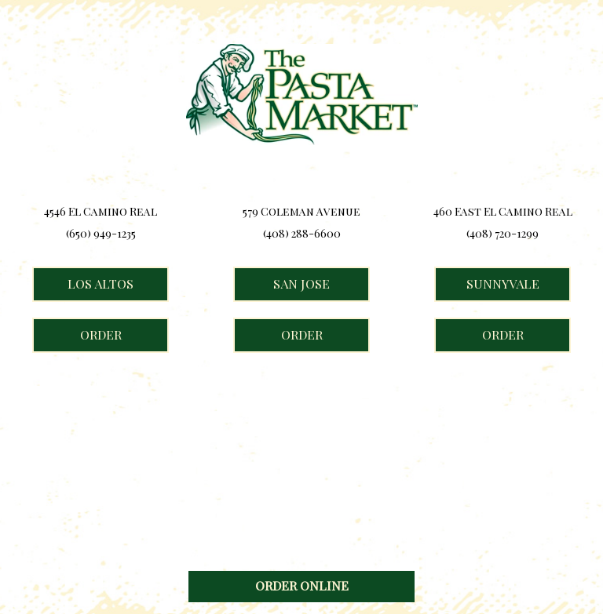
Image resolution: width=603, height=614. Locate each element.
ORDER (77, 339)
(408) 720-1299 (502, 234)
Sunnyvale (486, 283)
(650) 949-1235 (101, 234)
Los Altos (82, 283)
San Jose (281, 283)
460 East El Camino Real (502, 212)
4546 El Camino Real (100, 212)
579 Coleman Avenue (301, 212)
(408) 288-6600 (302, 234)
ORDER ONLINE (302, 585)
